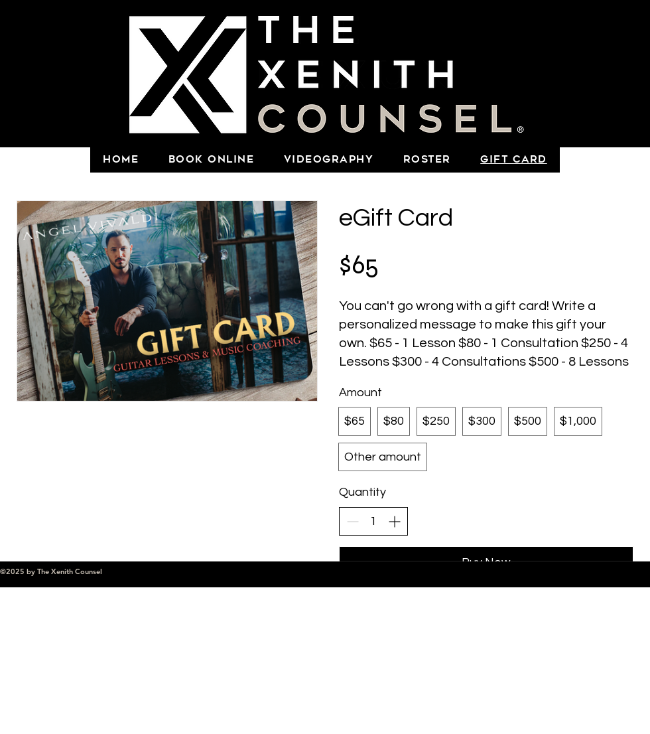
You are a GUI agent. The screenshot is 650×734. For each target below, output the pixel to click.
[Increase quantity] (394, 521)
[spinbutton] (373, 521)
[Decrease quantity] (352, 521)
